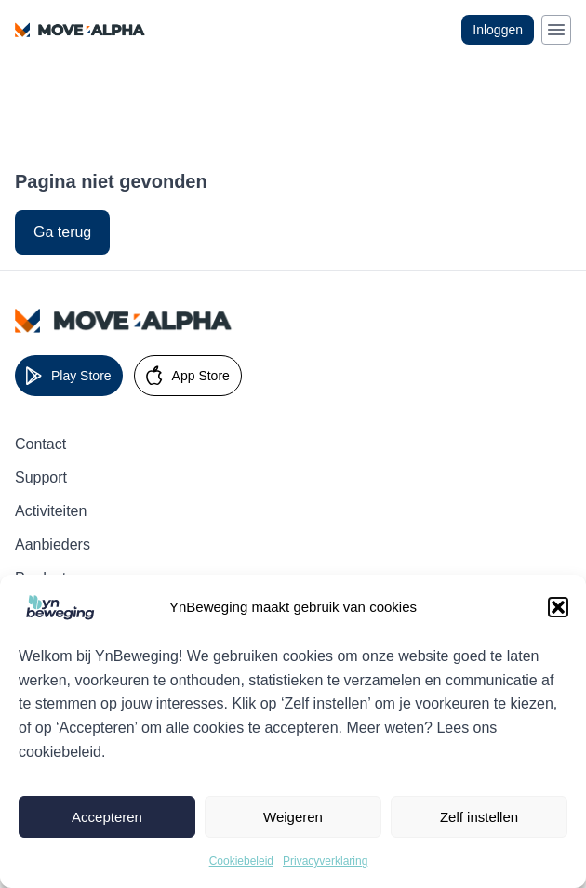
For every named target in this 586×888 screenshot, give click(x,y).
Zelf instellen (479, 817)
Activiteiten (51, 511)
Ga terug (62, 232)
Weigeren (293, 817)
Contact (40, 444)
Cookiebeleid (241, 861)
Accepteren (107, 817)
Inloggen (498, 29)
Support (41, 477)
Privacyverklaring (325, 861)
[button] (558, 607)
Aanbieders (52, 544)
